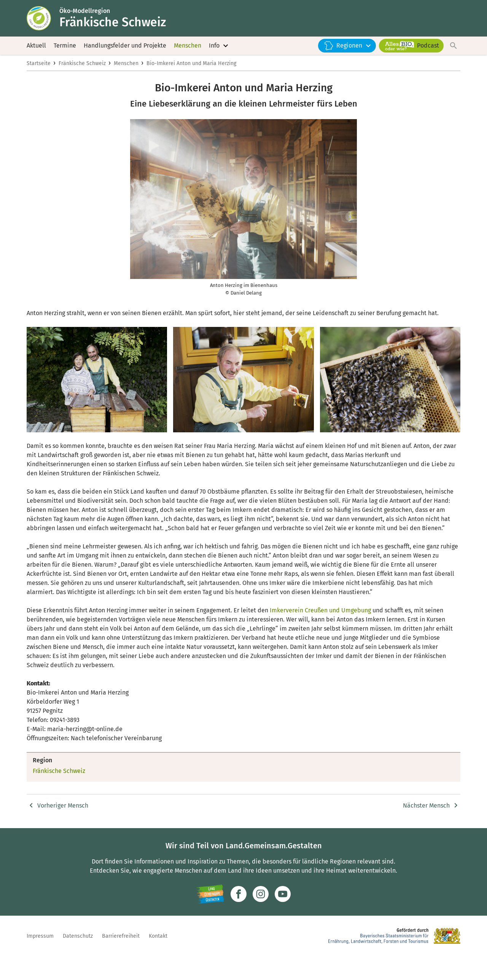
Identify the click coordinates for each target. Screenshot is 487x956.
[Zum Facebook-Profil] (239, 894)
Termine (65, 45)
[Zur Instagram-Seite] (261, 894)
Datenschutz (78, 936)
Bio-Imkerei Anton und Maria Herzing (191, 63)
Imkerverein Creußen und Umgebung (320, 610)
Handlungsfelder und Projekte (125, 45)
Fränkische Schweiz (82, 63)
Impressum (40, 936)
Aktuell (36, 45)
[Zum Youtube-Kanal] (283, 894)
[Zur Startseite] (43, 18)
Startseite (39, 63)
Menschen (187, 45)
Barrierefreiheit (121, 936)
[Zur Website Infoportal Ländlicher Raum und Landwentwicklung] (210, 893)
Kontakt (158, 936)
